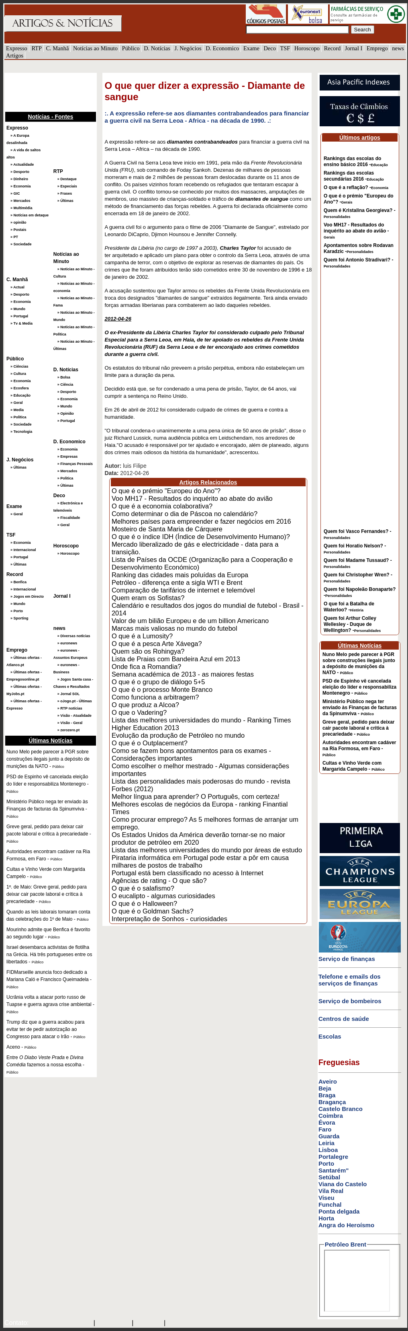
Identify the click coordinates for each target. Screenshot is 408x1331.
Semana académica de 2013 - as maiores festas (183, 674)
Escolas (329, 1036)
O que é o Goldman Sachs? (153, 911)
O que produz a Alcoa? (145, 704)
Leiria (326, 1143)
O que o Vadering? (139, 712)
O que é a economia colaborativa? (162, 506)
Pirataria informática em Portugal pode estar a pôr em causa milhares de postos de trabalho (200, 861)
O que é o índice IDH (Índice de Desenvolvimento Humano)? (201, 536)
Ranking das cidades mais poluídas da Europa (180, 574)
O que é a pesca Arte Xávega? (157, 643)
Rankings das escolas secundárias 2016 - (354, 176)
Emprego (377, 48)
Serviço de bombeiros (349, 1001)
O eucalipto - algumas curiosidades (163, 895)
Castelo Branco (340, 1108)
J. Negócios (187, 48)
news (398, 48)
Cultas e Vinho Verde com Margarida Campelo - (353, 766)
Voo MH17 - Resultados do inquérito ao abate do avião (192, 498)
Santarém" (333, 1170)
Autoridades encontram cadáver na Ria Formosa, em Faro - (359, 748)
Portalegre (333, 1156)
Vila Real (330, 1190)
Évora (326, 1122)
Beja (324, 1088)
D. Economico (222, 48)
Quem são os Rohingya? (148, 651)
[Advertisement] (44, 91)
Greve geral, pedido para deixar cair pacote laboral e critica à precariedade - (358, 728)
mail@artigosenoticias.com (59, 1323)
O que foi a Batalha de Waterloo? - (349, 607)
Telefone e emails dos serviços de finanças (349, 980)
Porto (326, 1163)
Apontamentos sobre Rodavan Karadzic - (359, 248)
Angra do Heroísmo (346, 1225)
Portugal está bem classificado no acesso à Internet (187, 872)
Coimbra (330, 1115)
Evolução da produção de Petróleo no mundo (178, 735)
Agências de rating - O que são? (159, 880)
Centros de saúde (343, 1018)
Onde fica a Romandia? (146, 666)
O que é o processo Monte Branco (162, 689)
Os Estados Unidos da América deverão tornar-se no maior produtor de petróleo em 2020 (198, 838)
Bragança (332, 1102)
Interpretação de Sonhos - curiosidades (169, 918)
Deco (269, 48)
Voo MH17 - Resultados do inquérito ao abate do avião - (356, 230)
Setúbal (329, 1177)
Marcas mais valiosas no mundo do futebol (174, 628)
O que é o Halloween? (144, 903)
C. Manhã (57, 48)
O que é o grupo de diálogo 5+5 (158, 681)
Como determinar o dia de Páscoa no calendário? (184, 513)
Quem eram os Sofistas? (148, 597)
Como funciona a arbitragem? (155, 697)
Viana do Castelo (342, 1184)
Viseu (326, 1197)
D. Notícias (157, 48)
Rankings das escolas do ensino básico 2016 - (356, 161)
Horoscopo (307, 48)
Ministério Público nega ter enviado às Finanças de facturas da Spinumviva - (359, 707)
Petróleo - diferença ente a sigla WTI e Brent (177, 582)
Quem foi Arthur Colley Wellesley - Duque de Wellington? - (352, 624)
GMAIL (178, 1323)
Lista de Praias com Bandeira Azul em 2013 (176, 658)
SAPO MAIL (113, 1323)
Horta (326, 1218)
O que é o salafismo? (143, 888)
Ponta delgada (339, 1211)
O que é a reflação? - (356, 187)
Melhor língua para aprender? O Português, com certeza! (195, 796)
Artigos (14, 55)
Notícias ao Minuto (95, 48)
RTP (36, 48)
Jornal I (354, 48)
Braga (327, 1095)
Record (332, 48)
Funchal (330, 1204)
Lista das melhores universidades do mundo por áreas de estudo (207, 850)
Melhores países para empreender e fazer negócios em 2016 (201, 521)
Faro (325, 1129)
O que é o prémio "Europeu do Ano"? (166, 490)
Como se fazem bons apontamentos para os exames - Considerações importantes (191, 754)
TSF (285, 48)
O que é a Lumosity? (142, 636)
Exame (251, 48)
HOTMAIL (149, 1323)
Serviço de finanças (346, 958)
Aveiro (327, 1081)
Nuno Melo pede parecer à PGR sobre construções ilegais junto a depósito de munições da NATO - (358, 663)
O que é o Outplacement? (150, 743)
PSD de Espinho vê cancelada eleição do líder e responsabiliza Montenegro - (359, 687)
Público (131, 48)
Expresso (16, 48)
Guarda (329, 1136)
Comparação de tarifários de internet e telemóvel (183, 590)
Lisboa (328, 1149)
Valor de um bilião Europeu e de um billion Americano (190, 620)
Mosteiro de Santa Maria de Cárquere (167, 529)
